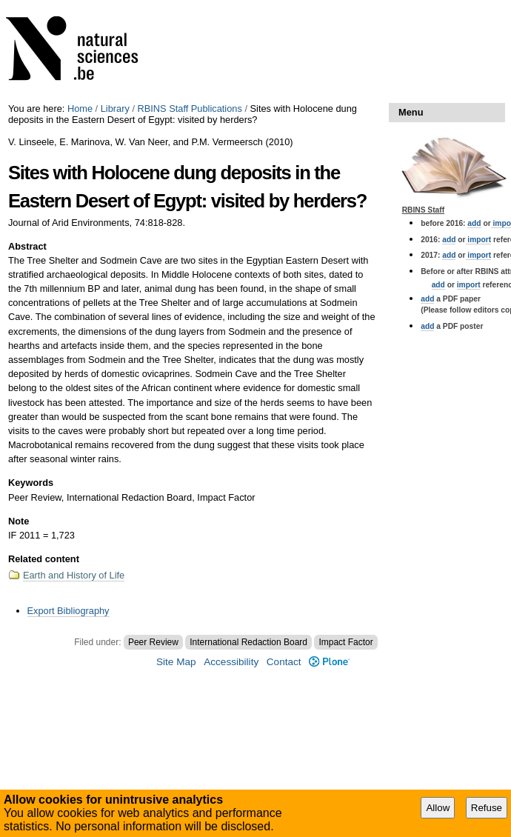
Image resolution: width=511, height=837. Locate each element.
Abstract (27, 246)
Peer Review (153, 642)
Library (115, 108)
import (479, 240)
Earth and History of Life (73, 575)
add (474, 223)
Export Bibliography (68, 610)
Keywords (30, 482)
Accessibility (231, 661)
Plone (329, 661)
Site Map (176, 661)
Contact (284, 661)
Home (80, 108)
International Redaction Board (248, 642)
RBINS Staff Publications (190, 108)
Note (18, 521)
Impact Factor (345, 642)
